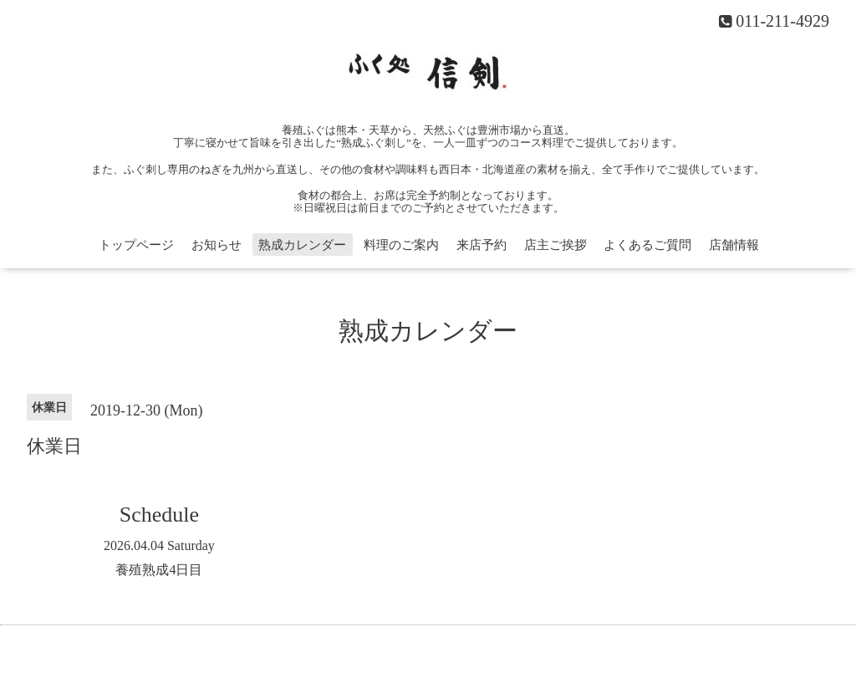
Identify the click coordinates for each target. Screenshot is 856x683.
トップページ (136, 245)
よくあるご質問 (647, 245)
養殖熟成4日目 (158, 570)
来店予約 (481, 245)
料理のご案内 (401, 245)
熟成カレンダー (302, 245)
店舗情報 (734, 245)
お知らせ (216, 245)
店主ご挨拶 (555, 245)
